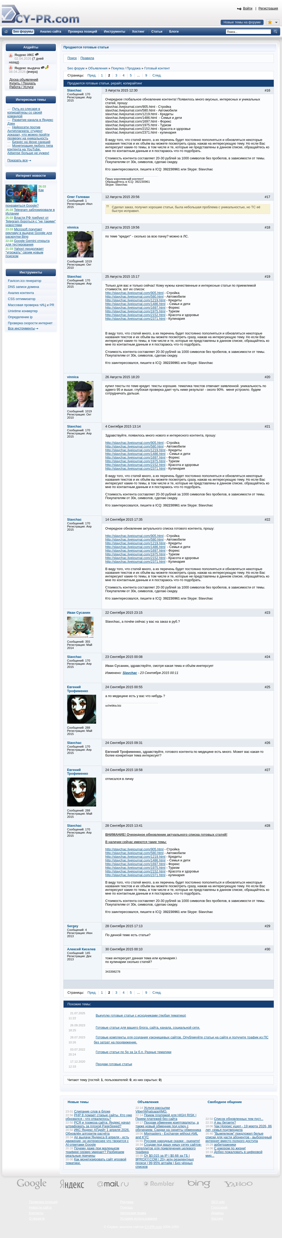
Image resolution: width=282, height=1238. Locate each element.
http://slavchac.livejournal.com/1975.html (135, 311)
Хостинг (217, 1218)
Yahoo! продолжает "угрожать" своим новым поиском (25, 252)
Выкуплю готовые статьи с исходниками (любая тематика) (141, 1015)
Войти (248, 8)
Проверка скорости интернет (30, 323)
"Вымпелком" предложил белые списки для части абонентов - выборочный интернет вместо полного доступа (239, 1137)
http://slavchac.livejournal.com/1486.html (135, 304)
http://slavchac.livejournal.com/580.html (134, 296)
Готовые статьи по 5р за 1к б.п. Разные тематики (133, 1052)
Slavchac (129, 673)
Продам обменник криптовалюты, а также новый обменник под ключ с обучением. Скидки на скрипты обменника (168, 1126)
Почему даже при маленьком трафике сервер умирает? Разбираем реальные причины (95, 1152)
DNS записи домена (23, 287)
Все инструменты (21, 328)
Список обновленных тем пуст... (238, 1119)
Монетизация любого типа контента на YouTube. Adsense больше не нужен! (30, 149)
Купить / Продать (22, 83)
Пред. (91, 75)
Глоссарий (219, 1207)
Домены (217, 1213)
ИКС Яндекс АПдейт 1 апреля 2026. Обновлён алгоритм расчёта (98, 1131)
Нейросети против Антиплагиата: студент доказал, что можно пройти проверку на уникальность (28, 132)
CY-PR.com (153, 1227)
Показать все (17, 160)
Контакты (36, 1213)
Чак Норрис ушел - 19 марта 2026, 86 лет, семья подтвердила (239, 1128)
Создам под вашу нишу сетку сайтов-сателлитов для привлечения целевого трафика (169, 1148)
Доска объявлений (23, 80)
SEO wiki (218, 1202)
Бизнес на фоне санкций (31, 142)
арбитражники (225, 1144)
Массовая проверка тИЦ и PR (31, 305)
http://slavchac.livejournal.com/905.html (134, 293)
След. (156, 75)
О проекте (37, 1218)
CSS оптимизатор (22, 299)
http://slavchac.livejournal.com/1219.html (135, 300)
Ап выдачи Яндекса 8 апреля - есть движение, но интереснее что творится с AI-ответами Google (97, 1140)
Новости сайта (40, 1207)
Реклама (126, 1202)
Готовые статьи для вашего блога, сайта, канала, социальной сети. (148, 1027)
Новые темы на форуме (242, 22)
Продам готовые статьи (114, 1064)
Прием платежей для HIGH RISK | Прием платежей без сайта (166, 1117)
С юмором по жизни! (230, 1148)
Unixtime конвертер (23, 311)
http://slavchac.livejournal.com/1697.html (135, 308)
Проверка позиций (43, 1202)
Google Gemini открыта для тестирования (28, 242)
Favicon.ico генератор (24, 281)
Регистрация (268, 8)
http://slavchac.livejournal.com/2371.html (135, 319)
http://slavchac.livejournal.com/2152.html (135, 315)
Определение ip (20, 317)
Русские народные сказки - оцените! (172, 1141)
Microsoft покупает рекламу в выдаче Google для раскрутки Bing (29, 233)
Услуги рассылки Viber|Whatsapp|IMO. (153, 1109)
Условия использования (138, 1218)
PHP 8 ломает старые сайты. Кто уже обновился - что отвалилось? (99, 1117)
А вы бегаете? (225, 1122)
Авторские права (133, 1213)
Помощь (126, 1207)
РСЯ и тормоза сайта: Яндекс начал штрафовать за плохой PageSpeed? (98, 1124)
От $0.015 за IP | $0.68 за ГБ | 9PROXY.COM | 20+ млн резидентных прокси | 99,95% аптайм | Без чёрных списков (165, 1161)
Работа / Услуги (21, 87)
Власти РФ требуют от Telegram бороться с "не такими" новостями (31, 221)
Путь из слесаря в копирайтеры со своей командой (24, 112)
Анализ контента (21, 293)
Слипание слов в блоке (92, 1111)
